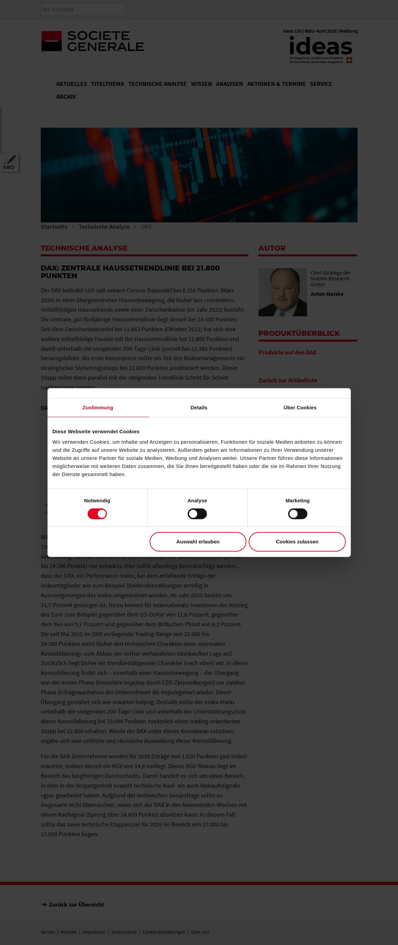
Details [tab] (199, 407)
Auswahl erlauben (197, 541)
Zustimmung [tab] (98, 407)
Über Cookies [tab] (300, 407)
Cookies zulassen (297, 541)
